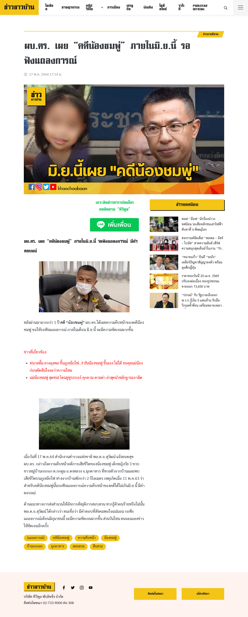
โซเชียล (49, 7)
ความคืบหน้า (87, 538)
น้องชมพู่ (110, 538)
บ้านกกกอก (35, 546)
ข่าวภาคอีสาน (210, 34)
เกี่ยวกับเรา (203, 593)
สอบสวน (78, 546)
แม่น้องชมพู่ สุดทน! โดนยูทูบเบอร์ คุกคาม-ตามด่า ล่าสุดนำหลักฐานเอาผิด (86, 378)
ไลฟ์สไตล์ (163, 7)
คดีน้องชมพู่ (61, 538)
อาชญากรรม (70, 7)
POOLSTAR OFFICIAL (200, 7)
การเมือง (113, 7)
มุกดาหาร (57, 546)
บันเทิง (148, 7)
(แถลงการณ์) (35, 538)
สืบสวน (98, 546)
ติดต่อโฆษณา (155, 593)
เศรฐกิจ (129, 7)
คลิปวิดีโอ (89, 7)
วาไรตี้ (181, 7)
